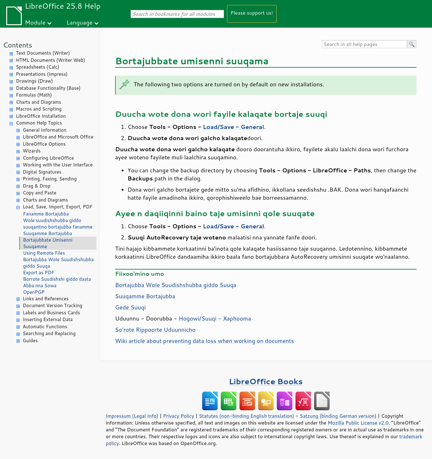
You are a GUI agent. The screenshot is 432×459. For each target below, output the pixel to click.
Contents (17, 45)
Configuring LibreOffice (48, 158)
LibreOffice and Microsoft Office (58, 137)
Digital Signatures (42, 172)
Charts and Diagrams (38, 102)
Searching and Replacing (49, 333)
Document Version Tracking (52, 305)
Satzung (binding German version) (338, 415)
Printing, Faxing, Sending (50, 178)
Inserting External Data (48, 319)
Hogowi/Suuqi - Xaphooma (215, 318)
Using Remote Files (44, 253)
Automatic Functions (45, 326)
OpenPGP (33, 292)
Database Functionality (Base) (48, 88)
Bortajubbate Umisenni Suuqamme (47, 243)
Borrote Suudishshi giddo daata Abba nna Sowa (57, 282)
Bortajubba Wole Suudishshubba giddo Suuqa (58, 262)
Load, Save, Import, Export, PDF (57, 206)
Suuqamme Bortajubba (47, 233)
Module (35, 22)
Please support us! (251, 12)
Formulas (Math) (34, 95)
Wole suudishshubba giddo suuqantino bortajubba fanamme (57, 223)
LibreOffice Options (44, 144)
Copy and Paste (39, 192)
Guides (30, 340)
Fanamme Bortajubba (46, 214)
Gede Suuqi (130, 307)
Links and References (45, 298)
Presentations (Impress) (41, 74)
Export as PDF (38, 272)
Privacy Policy (178, 415)
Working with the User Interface (58, 164)
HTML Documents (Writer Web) (50, 60)
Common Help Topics (39, 123)
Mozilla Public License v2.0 (358, 422)
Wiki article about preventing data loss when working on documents (204, 341)
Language (80, 22)
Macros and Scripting (39, 109)
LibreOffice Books (266, 381)
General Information (45, 130)
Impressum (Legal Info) (132, 415)
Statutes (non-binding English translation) (246, 415)
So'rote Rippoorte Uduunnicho (155, 329)
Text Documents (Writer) (43, 53)
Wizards (31, 151)
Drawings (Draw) (34, 81)
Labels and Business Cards (51, 312)
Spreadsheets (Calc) (37, 67)
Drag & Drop (36, 186)
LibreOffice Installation (41, 116)
